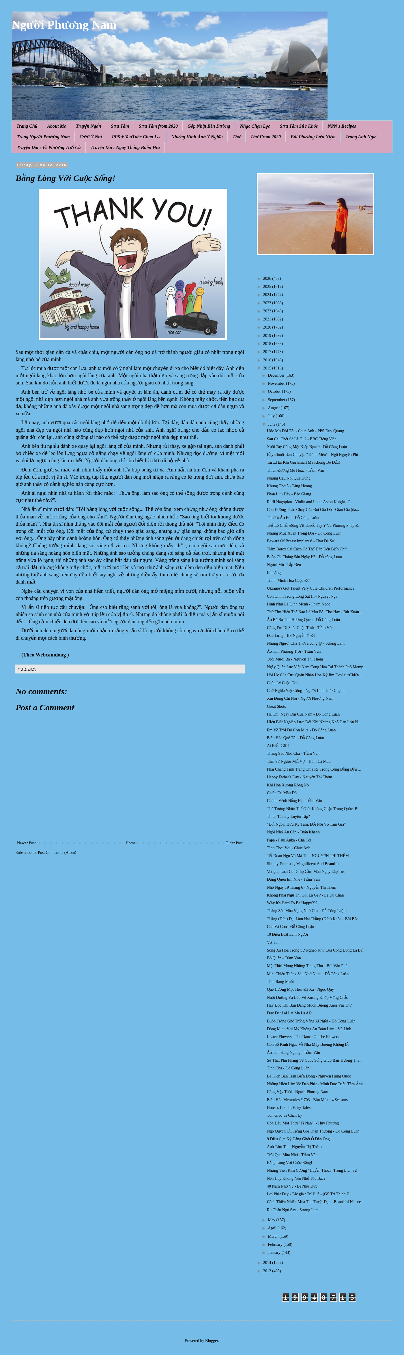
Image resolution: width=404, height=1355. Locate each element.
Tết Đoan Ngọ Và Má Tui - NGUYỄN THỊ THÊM (308, 856)
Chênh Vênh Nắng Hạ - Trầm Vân (294, 801)
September (277, 400)
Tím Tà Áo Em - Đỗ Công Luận (293, 518)
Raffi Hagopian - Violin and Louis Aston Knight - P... (310, 502)
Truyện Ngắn (88, 126)
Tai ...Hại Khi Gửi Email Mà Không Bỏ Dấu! (303, 462)
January (274, 1252)
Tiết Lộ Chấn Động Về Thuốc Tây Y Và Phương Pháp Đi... (314, 525)
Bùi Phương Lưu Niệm (313, 136)
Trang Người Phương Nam (43, 136)
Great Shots (276, 706)
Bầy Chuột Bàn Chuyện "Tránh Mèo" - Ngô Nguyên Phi (312, 454)
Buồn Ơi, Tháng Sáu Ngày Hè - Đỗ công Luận (304, 557)
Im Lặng (274, 573)
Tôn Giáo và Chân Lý (284, 1115)
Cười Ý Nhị (91, 136)
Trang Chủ (26, 126)
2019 (267, 335)
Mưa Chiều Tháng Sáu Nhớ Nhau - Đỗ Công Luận (308, 974)
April (272, 1228)
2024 (267, 294)
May (272, 1220)
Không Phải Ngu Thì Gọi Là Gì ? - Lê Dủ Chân (305, 895)
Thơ (237, 136)
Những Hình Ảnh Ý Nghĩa (196, 136)
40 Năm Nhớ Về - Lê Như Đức (292, 1186)
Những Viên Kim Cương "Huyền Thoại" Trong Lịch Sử (312, 1170)
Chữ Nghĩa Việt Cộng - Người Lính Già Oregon (306, 690)
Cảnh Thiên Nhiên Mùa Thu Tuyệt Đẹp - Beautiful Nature (314, 1202)
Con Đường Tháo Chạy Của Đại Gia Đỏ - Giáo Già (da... (313, 509)
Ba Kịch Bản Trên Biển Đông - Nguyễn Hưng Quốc (309, 1076)
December (276, 375)
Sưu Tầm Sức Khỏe (299, 126)
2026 (267, 278)
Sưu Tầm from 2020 (158, 126)
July (272, 416)
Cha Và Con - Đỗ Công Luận (290, 926)
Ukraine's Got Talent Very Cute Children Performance (310, 588)
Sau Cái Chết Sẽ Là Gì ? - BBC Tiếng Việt (301, 439)
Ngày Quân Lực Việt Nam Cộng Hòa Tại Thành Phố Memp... (316, 667)
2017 (267, 352)
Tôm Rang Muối (280, 982)
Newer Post (26, 843)
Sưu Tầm (120, 126)
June (272, 424)
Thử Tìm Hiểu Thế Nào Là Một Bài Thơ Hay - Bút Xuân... (314, 612)
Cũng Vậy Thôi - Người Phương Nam (297, 1092)
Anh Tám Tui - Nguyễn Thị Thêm (294, 1147)
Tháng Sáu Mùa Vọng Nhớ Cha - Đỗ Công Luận (306, 911)
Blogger (211, 1341)
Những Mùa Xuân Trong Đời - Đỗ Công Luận (304, 533)
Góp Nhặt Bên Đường (209, 126)
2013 (267, 1271)
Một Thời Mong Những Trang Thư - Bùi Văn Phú (307, 966)
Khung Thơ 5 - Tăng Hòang (289, 486)
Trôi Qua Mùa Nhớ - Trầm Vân (292, 1155)
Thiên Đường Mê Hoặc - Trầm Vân (295, 470)
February (275, 1244)
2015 (267, 368)
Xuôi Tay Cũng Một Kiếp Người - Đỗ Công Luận (307, 447)
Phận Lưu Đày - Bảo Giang (289, 494)
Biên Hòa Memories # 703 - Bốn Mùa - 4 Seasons (307, 1100)
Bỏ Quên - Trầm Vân (284, 958)
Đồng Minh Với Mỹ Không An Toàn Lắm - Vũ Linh (309, 1029)
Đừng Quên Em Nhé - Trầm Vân (293, 879)
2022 (267, 311)
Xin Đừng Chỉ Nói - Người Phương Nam (300, 698)
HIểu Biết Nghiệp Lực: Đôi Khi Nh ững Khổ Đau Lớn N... (314, 722)
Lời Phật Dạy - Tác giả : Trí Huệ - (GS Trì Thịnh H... (310, 1194)
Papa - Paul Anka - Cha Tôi (289, 840)
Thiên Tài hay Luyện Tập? (288, 816)
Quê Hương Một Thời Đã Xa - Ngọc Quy (300, 989)
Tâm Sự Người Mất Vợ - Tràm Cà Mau (298, 761)
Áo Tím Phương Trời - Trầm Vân (294, 651)
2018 (267, 343)
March (273, 1236)
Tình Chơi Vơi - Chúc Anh (288, 848)
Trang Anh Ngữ (360, 136)
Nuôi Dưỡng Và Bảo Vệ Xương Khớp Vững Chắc (307, 997)
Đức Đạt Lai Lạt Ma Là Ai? (289, 1013)
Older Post (234, 843)
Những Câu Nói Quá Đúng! (289, 478)
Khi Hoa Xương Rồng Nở (288, 785)
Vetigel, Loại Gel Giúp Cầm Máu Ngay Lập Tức (306, 871)
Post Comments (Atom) (57, 852)
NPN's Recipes (342, 126)
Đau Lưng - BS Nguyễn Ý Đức (292, 635)
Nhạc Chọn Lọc (255, 126)
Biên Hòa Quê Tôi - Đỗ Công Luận (295, 738)
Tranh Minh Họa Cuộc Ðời (289, 580)
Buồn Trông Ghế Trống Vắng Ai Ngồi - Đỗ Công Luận (311, 1021)
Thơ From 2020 (265, 136)
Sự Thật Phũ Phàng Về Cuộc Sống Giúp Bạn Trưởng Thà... (314, 1060)
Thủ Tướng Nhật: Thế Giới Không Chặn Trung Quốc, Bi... (314, 809)
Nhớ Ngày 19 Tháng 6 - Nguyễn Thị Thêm (301, 887)
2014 (267, 1262)
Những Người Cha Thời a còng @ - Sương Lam (306, 643)
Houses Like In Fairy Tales (289, 1107)
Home (131, 843)
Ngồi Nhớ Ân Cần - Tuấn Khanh (293, 832)
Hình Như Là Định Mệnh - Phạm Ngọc (298, 604)
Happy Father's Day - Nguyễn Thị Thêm (299, 777)
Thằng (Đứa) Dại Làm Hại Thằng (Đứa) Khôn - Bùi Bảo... (314, 919)
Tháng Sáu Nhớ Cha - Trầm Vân (293, 753)
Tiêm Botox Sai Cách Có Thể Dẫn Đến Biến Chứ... (308, 549)
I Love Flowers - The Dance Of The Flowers (303, 1037)
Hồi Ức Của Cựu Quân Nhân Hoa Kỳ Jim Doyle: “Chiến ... (315, 675)
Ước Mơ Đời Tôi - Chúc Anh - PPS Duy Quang (305, 431)
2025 (267, 286)
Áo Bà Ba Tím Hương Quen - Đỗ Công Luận (303, 620)
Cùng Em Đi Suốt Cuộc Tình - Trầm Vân (300, 628)
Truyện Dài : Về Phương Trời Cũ (49, 147)
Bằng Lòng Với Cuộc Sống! (289, 1162)
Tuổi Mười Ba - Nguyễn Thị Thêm (295, 659)
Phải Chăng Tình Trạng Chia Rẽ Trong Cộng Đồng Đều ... (314, 769)
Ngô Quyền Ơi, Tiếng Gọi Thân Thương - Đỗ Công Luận (313, 1131)
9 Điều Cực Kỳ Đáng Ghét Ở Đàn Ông (298, 1139)
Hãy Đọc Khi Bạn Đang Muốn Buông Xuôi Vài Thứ (309, 1005)
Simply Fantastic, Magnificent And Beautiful (303, 864)
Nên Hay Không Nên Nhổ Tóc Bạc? (296, 1178)
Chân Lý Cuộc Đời (282, 683)
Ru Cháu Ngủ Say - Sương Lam (293, 1210)
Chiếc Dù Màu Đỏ (282, 793)
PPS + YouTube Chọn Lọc (137, 136)
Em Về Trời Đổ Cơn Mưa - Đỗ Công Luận (301, 730)
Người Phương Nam (64, 24)
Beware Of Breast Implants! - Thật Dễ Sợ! (301, 541)
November (277, 383)
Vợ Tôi (272, 942)
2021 (267, 319)
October (275, 391)
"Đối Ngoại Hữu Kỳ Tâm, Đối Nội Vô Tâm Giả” (306, 824)
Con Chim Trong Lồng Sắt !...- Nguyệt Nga (302, 596)
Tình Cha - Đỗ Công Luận (288, 1068)
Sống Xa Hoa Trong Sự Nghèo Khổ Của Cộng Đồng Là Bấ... (316, 950)
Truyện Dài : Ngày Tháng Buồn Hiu (125, 147)
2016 (267, 360)
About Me (56, 126)
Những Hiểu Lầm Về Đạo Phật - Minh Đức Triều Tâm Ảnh (315, 1084)
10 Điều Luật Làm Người (287, 934)
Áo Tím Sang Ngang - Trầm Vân (293, 1052)
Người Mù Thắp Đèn (284, 565)
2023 (267, 303)
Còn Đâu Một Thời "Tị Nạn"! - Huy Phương (303, 1123)
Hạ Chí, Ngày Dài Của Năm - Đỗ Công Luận (303, 714)
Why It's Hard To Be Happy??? (292, 903)
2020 (267, 327)
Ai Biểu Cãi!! (278, 745)
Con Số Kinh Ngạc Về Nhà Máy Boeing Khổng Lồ (308, 1044)
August (274, 408)
